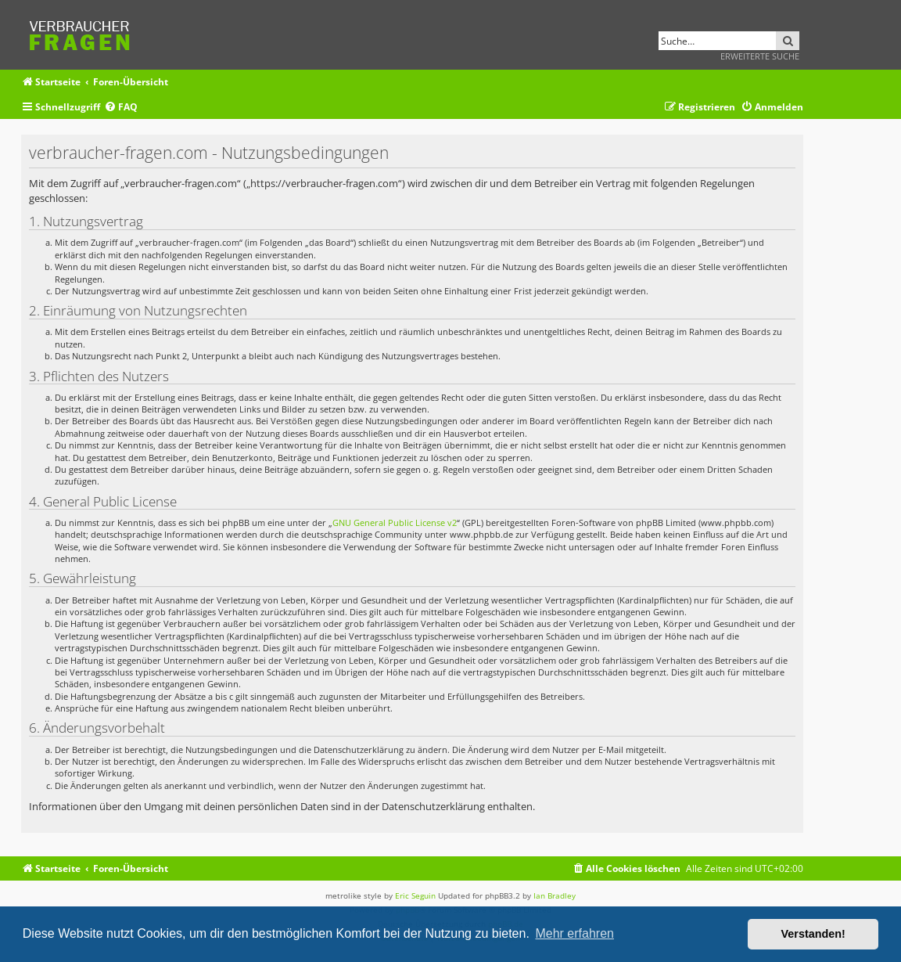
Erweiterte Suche (759, 56)
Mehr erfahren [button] (574, 933)
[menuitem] (121, 107)
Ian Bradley (554, 895)
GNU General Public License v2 (394, 522)
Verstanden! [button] (813, 934)
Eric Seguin (415, 895)
